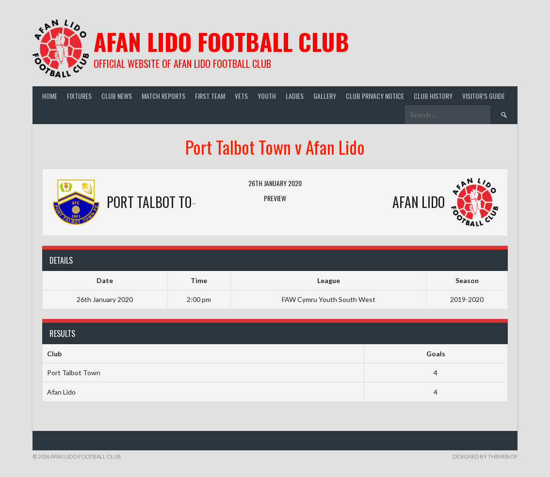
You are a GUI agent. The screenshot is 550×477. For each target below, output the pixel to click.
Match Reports (163, 96)
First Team (210, 96)
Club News (116, 96)
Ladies (295, 96)
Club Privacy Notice (375, 96)
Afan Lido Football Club (221, 41)
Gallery (324, 96)
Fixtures (79, 96)
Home (49, 96)
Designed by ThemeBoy (485, 456)
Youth (267, 96)
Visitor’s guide (483, 96)
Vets (241, 96)
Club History (433, 96)
